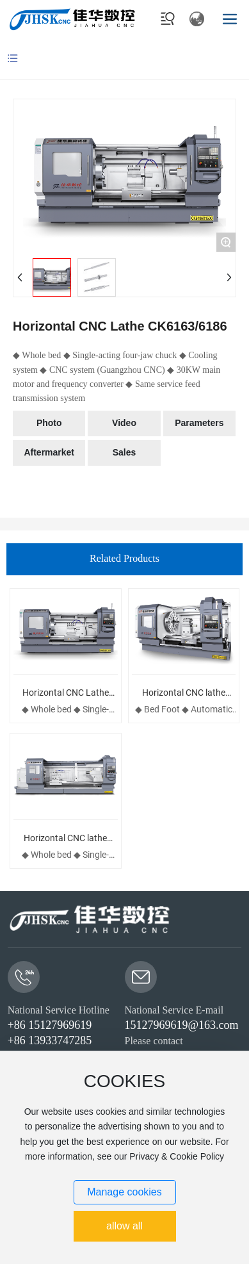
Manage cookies (124, 1191)
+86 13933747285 (50, 1040)
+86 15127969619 (50, 1025)
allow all (124, 1225)
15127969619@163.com (182, 1025)
